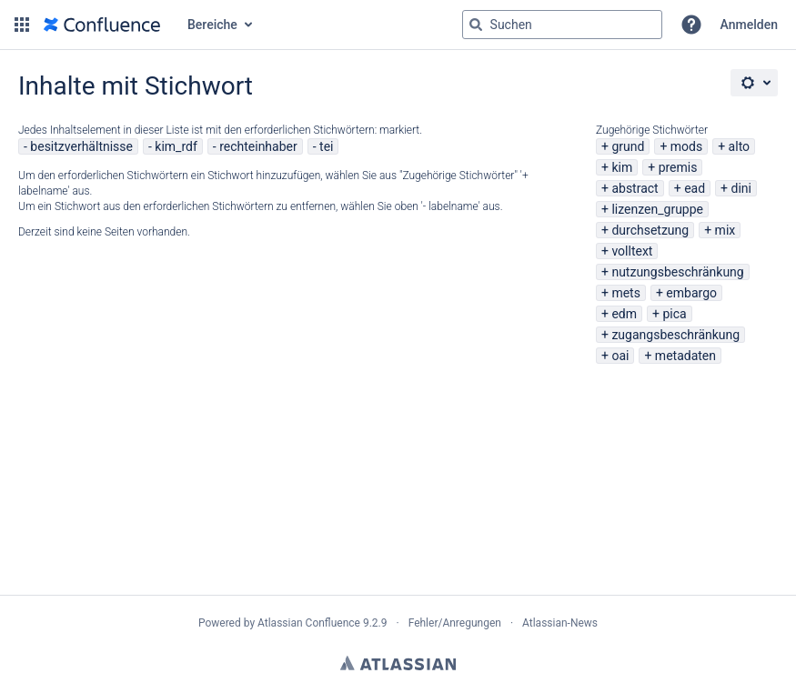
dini (741, 188)
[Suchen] (476, 24)
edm (624, 313)
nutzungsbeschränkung (677, 272)
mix (725, 230)
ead (694, 188)
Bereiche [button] (212, 24)
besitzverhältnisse (81, 146)
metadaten (685, 355)
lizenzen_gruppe (657, 209)
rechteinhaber (258, 146)
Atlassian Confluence (308, 623)
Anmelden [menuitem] (749, 24)
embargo (691, 293)
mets (625, 293)
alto (739, 146)
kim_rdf (175, 146)
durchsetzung (650, 230)
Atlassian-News (560, 623)
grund (627, 146)
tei (326, 146)
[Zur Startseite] (102, 24)
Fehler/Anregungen (454, 623)
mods (686, 146)
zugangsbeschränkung (675, 334)
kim (621, 167)
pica (674, 313)
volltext (631, 251)
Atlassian (398, 663)
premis (678, 167)
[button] (22, 24)
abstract (634, 188)
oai (620, 355)
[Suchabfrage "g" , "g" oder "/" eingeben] (562, 24)
